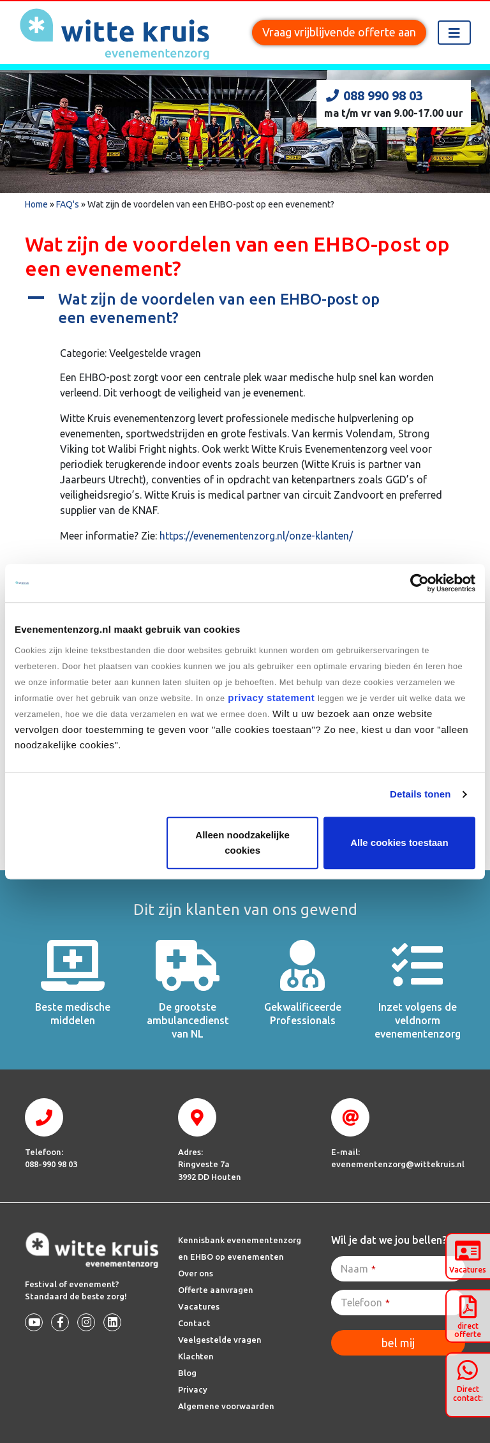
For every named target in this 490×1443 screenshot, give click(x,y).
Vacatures (198, 1306)
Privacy (192, 1389)
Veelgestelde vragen (220, 1339)
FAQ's (67, 204)
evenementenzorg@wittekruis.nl (397, 1164)
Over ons (195, 1273)
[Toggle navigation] (454, 32)
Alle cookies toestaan (399, 842)
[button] (245, 309)
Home (36, 204)
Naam (358, 1268)
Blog (187, 1372)
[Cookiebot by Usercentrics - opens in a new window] (419, 583)
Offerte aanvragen (215, 1289)
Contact (194, 1322)
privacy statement (271, 697)
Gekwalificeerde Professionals (302, 1013)
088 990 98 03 (373, 95)
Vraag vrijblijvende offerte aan (339, 32)
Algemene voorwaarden (226, 1405)
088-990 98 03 (51, 1164)
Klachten (196, 1356)
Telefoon (365, 1302)
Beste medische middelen (72, 1013)
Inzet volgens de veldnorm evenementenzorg (418, 1020)
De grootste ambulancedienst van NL (188, 1020)
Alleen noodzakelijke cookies (242, 842)
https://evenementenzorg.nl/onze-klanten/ (256, 535)
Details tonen (420, 794)
